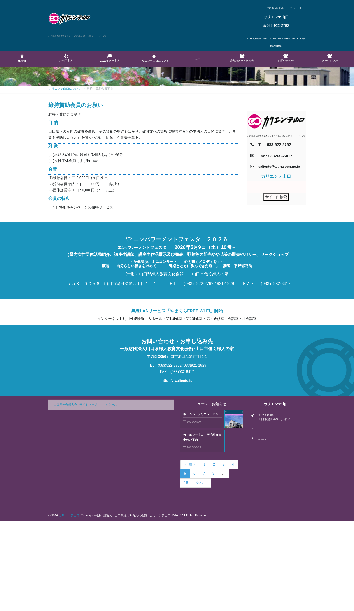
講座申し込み (330, 58)
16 (186, 573)
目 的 (53, 213)
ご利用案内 (66, 58)
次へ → (201, 573)
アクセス (111, 495)
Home (22, 58)
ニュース (296, 8)
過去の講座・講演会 (242, 58)
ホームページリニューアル (200, 504)
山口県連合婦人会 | (66, 495)
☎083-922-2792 (276, 26)
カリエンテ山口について (154, 58)
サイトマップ (88, 495)
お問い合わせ (276, 8)
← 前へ (190, 555)
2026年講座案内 (110, 58)
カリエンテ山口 (69, 605)
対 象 (53, 236)
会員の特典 (59, 288)
